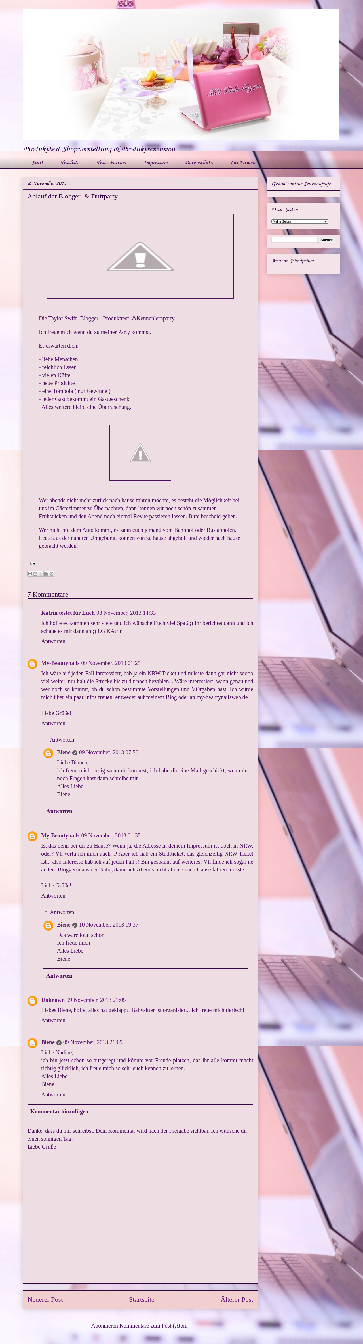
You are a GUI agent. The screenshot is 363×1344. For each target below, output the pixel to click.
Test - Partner (111, 163)
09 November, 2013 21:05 (96, 1000)
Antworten (53, 641)
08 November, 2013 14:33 (126, 613)
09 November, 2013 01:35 (111, 835)
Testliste (69, 163)
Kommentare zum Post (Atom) (154, 1325)
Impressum (156, 163)
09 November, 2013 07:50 (108, 752)
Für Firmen (242, 163)
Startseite (141, 1299)
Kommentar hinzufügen (59, 1111)
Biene (64, 752)
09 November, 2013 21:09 (93, 1042)
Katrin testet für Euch (68, 613)
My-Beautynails (60, 663)
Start (37, 163)
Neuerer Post (45, 1299)
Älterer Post (237, 1299)
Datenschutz (199, 163)
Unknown (53, 1000)
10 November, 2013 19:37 (108, 924)
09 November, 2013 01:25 (111, 663)
